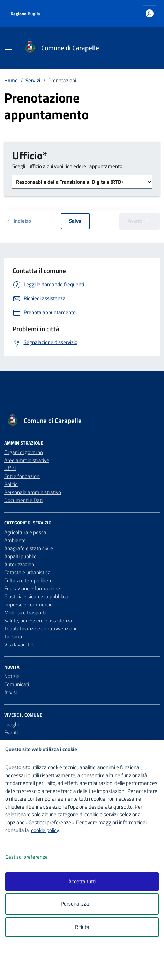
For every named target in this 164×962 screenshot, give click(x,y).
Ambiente (15, 540)
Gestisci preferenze (33, 857)
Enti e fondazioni (22, 476)
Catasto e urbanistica (27, 572)
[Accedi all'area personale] (149, 13)
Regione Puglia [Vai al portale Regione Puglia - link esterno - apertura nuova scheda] (25, 13)
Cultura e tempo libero (28, 580)
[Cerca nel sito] (146, 48)
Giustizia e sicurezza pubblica (36, 596)
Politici (11, 484)
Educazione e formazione (32, 588)
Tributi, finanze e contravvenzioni (40, 628)
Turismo (13, 637)
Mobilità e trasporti (25, 612)
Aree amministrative (26, 460)
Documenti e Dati (23, 500)
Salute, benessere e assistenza (38, 620)
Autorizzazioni (19, 564)
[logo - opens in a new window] (84, 952)
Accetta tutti (82, 881)
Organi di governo (23, 452)
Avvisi (10, 692)
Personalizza (82, 904)
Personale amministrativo (32, 492)
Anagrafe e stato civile (28, 548)
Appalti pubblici (20, 556)
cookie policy (45, 830)
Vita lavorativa (20, 645)
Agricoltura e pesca (25, 532)
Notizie (12, 676)
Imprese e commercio (28, 604)
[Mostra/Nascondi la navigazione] (8, 47)
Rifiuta (82, 927)
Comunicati (16, 684)
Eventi (11, 732)
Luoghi (11, 724)
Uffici (10, 468)
